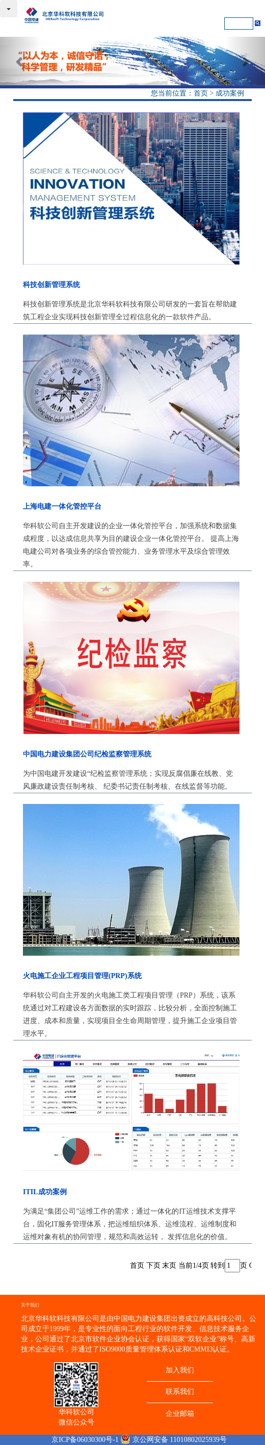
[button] (20, 61)
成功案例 (230, 93)
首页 (201, 93)
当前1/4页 (193, 1265)
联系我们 (180, 1391)
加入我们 (180, 1370)
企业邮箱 (180, 1413)
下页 (153, 1265)
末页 (169, 1265)
